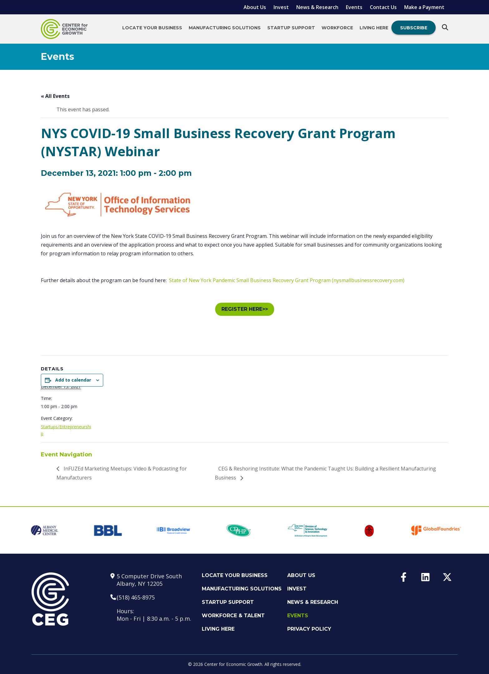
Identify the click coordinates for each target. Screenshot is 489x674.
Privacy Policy (309, 629)
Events (354, 7)
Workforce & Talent (233, 616)
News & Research (317, 7)
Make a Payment (424, 7)
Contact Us (383, 7)
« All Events (55, 96)
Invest (281, 7)
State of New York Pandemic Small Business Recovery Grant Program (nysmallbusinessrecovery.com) (286, 280)
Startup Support (291, 28)
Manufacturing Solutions (225, 28)
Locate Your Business (152, 28)
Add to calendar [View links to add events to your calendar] (73, 380)
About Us (255, 7)
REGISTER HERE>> (244, 309)
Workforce (337, 28)
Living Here (374, 28)
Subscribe (413, 28)
